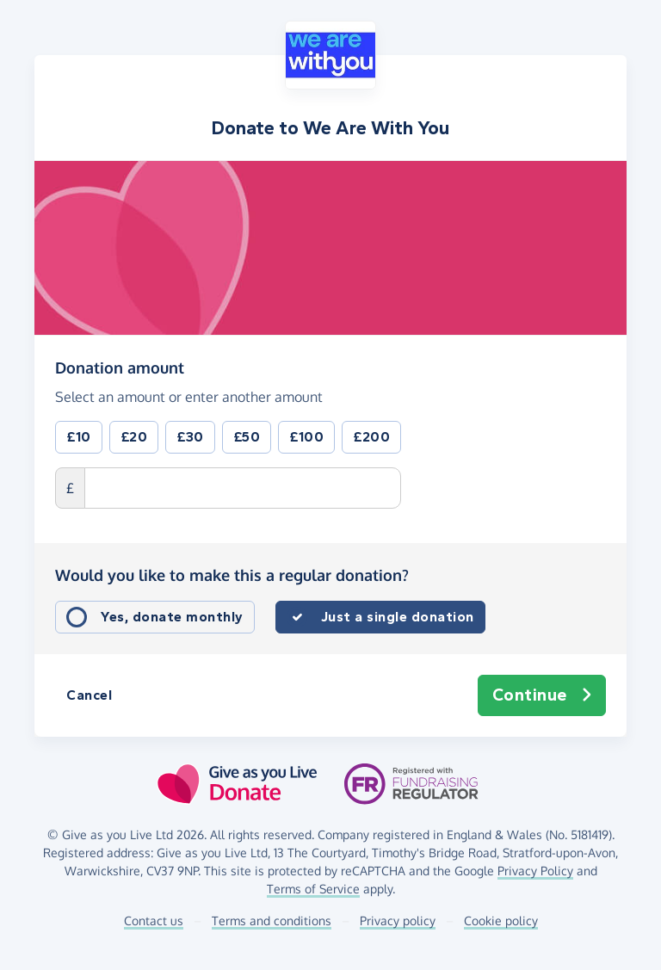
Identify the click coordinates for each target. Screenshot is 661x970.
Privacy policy (398, 920)
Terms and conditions (271, 920)
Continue (542, 695)
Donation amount (119, 366)
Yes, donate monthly (172, 617)
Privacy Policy (535, 870)
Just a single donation (397, 617)
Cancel (89, 695)
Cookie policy (501, 920)
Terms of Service (313, 888)
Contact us (153, 920)
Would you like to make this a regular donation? (232, 574)
